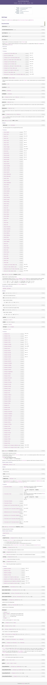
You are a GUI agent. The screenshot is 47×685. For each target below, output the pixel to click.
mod (20, 279)
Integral (26, 20)
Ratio (6, 20)
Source (24, 3)
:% (4, 48)
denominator (4, 108)
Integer (13, 77)
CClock (7, 180)
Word (7, 151)
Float (7, 134)
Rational (10, 20)
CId (7, 224)
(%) (2, 97)
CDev (7, 262)
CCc (7, 243)
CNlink (7, 247)
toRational (5, 125)
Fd (6, 220)
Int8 (7, 138)
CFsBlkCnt (8, 228)
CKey (7, 222)
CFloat (7, 193)
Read (11, 66)
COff (7, 256)
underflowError (5, 36)
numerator (4, 102)
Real (19, 20)
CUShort (8, 210)
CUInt (7, 205)
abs (26, 284)
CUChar (7, 214)
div (19, 279)
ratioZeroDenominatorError (7, 29)
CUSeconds (8, 176)
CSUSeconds (8, 174)
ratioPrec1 (4, 87)
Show (5, 72)
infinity (4, 90)
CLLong (7, 199)
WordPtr (8, 163)
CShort (7, 212)
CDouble (8, 191)
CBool (7, 195)
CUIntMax (8, 165)
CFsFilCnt (8, 226)
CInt (7, 207)
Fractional (22, 20)
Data (5, 59)
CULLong (8, 197)
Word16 (7, 155)
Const (12, 271)
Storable (6, 74)
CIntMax (8, 167)
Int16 (7, 140)
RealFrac (32, 20)
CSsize (7, 252)
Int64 (7, 144)
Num (39, 43)
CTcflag (8, 239)
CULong (7, 201)
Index (32, 3)
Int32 (7, 142)
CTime (7, 178)
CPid (7, 254)
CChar (7, 218)
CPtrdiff (8, 189)
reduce (3, 114)
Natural (10, 44)
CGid (7, 250)
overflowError (5, 32)
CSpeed (7, 241)
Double (7, 132)
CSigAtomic (8, 182)
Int (8, 84)
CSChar (7, 216)
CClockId (8, 231)
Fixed (16, 268)
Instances (15, 3)
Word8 (7, 153)
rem (25, 279)
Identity (13, 266)
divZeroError (4, 26)
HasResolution (7, 268)
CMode (7, 258)
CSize (7, 186)
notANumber (4, 93)
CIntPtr (8, 172)
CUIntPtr (8, 170)
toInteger (9, 288)
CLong (7, 203)
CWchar (7, 184)
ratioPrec (4, 84)
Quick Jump (20, 3)
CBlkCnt (8, 233)
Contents (28, 3)
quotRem (4, 288)
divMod (4, 322)
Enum (11, 53)
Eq (4, 55)
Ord (11, 63)
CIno (7, 260)
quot (24, 279)
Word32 (7, 157)
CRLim (7, 237)
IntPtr (7, 161)
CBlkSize (8, 235)
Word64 (7, 159)
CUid (7, 245)
